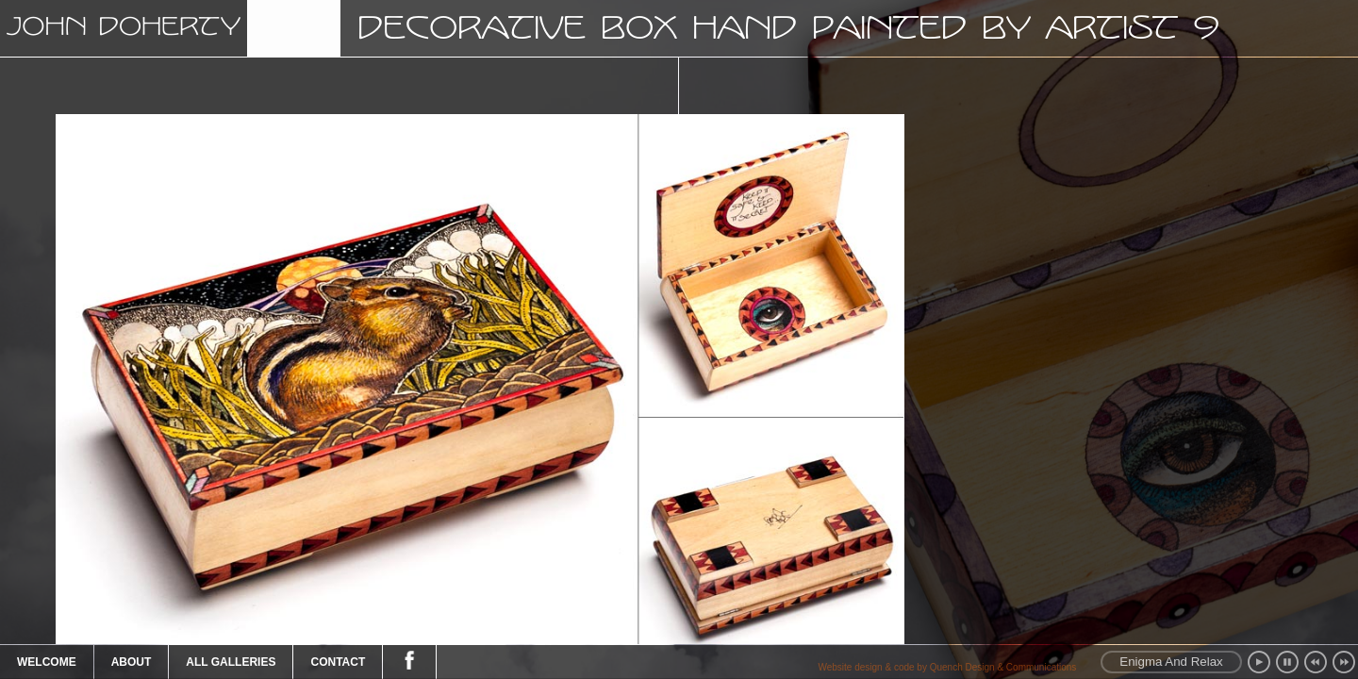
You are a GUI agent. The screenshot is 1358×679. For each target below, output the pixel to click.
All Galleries (230, 662)
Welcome (46, 662)
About (131, 662)
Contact (337, 662)
